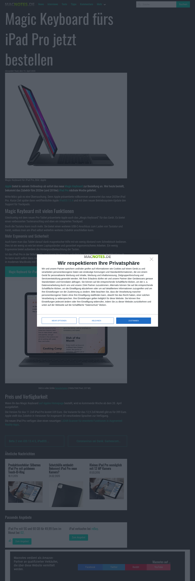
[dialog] (97, 290)
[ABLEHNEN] (152, 260)
